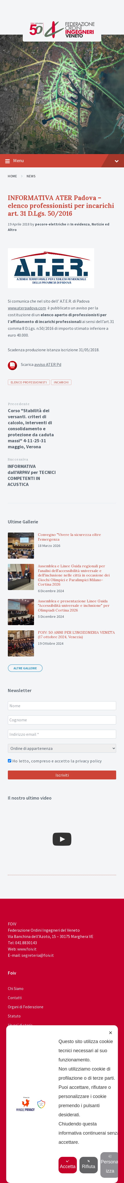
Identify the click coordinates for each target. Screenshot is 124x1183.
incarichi (61, 382)
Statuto (14, 1016)
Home (12, 176)
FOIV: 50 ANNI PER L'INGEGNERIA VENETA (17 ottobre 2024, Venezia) (76, 634)
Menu (62, 160)
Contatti (15, 997)
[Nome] (62, 705)
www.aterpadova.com (27, 307)
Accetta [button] (68, 1164)
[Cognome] (62, 719)
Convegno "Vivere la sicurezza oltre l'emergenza (69, 537)
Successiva (18, 459)
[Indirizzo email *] (62, 734)
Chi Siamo (16, 988)
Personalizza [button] (110, 1164)
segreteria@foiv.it (37, 955)
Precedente (19, 404)
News (31, 176)
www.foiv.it (27, 949)
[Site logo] (62, 36)
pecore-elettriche (50, 224)
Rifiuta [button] (89, 1164)
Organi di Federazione (25, 1006)
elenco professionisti (29, 382)
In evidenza (80, 224)
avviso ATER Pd (47, 364)
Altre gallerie (25, 668)
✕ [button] (110, 1032)
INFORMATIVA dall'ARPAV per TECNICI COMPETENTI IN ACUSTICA (32, 475)
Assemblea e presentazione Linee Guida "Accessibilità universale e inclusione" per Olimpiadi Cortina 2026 (74, 606)
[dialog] (62, 1104)
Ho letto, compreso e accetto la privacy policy (55, 760)
